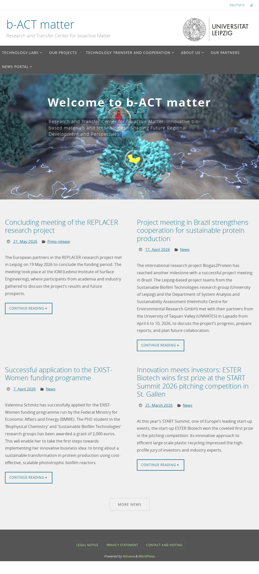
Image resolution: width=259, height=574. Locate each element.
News (186, 248)
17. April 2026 (157, 248)
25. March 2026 (159, 403)
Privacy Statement (122, 543)
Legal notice (87, 543)
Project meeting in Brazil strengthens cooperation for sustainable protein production (190, 230)
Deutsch (237, 5)
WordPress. (146, 554)
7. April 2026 (24, 387)
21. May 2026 (25, 240)
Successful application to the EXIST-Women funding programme (56, 372)
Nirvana (128, 554)
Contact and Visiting (164, 543)
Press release (60, 240)
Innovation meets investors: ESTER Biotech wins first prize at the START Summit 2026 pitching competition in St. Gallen (195, 380)
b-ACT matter (40, 24)
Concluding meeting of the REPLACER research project (59, 226)
